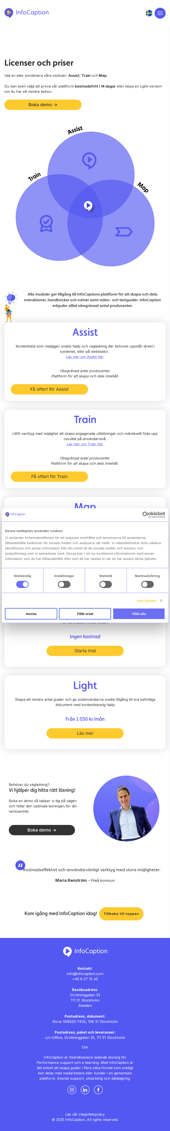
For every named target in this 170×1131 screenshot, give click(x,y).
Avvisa (31, 614)
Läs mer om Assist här (84, 357)
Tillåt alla (139, 614)
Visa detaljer (146, 600)
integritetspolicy (92, 1114)
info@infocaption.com (85, 973)
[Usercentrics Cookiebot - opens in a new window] (145, 514)
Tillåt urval (85, 614)
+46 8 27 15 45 (85, 979)
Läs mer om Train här (85, 444)
